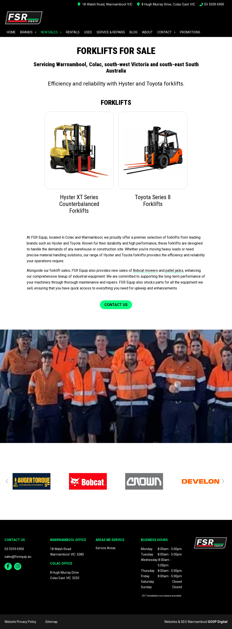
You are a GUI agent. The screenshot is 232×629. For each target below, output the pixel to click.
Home (11, 32)
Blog (134, 32)
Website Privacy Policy (20, 622)
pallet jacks (174, 270)
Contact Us (116, 305)
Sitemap (51, 622)
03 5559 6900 (212, 4)
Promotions (190, 32)
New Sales (49, 32)
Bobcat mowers (145, 270)
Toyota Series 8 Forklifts (153, 200)
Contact (164, 32)
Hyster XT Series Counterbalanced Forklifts (79, 204)
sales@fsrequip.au (18, 556)
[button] (7, 481)
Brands (26, 32)
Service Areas (106, 548)
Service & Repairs (111, 32)
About (147, 32)
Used (88, 32)
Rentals (73, 32)
